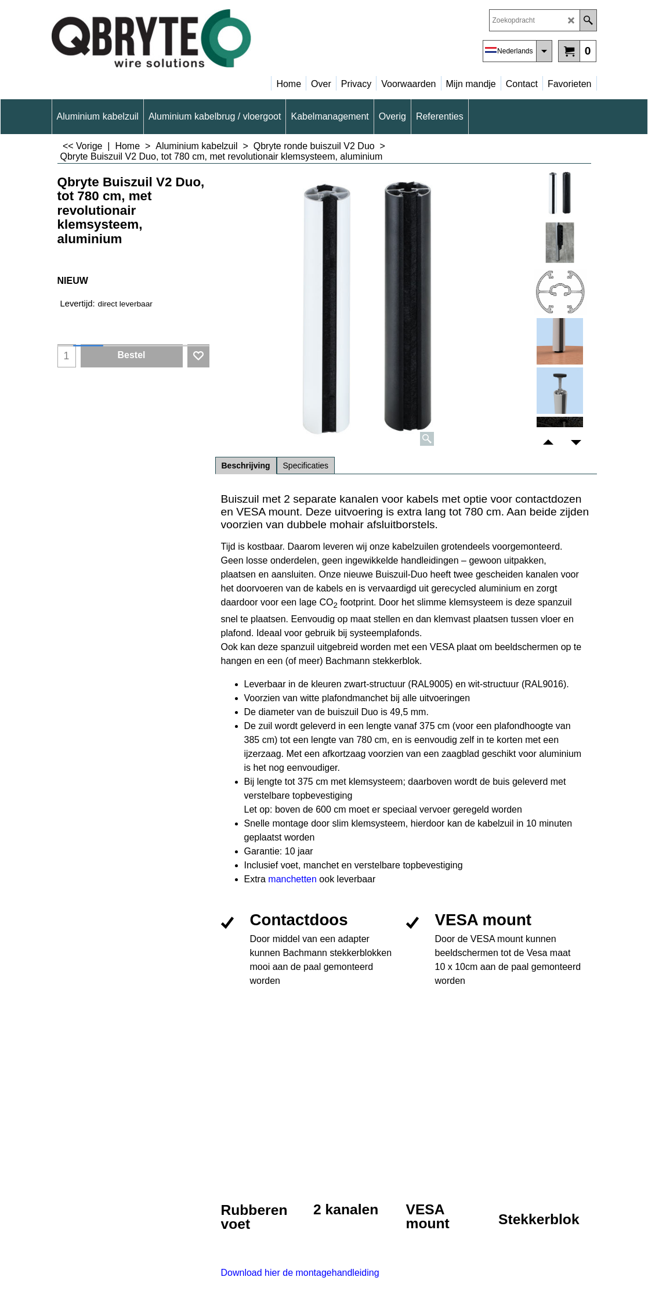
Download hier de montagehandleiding (300, 1273)
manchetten (293, 879)
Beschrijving (246, 465)
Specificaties (306, 465)
